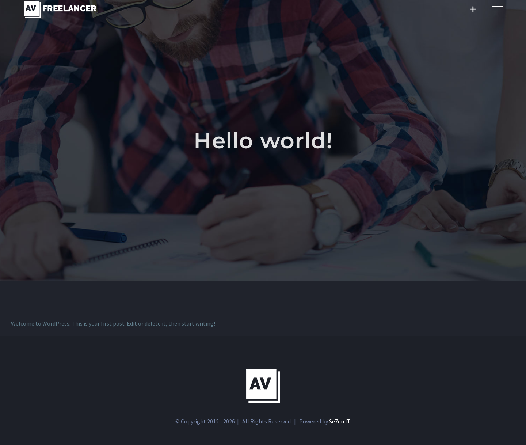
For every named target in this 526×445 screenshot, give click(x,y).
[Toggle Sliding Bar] (472, 9)
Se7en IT (340, 421)
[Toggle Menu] (497, 9)
